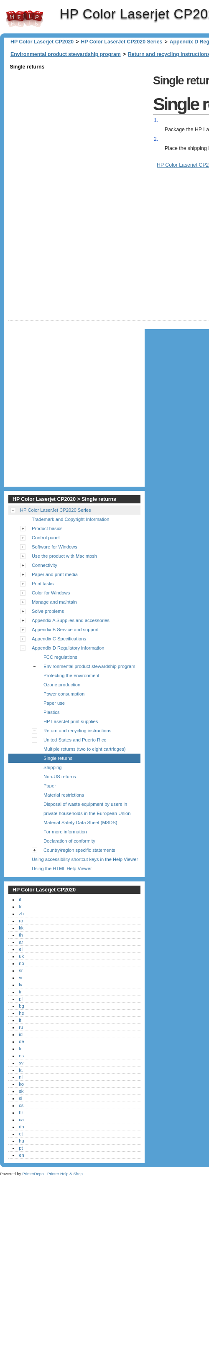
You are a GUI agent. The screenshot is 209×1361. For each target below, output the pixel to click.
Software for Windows (54, 556)
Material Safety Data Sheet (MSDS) (80, 831)
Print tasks (43, 592)
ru (21, 1036)
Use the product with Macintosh (64, 565)
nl (21, 1086)
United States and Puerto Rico (75, 749)
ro (21, 929)
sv (21, 1071)
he (21, 1022)
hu (21, 1150)
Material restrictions (63, 804)
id (21, 1043)
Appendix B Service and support (65, 638)
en (21, 1164)
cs (21, 1114)
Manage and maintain (54, 611)
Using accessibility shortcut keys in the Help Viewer (85, 868)
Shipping (52, 776)
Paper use (54, 712)
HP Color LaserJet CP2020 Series (121, 42)
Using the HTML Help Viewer (62, 877)
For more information (65, 840)
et (21, 1142)
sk (21, 1100)
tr (20, 1000)
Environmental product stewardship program (65, 54)
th (21, 944)
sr (21, 979)
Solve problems (48, 620)
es (21, 1064)
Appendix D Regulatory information (68, 657)
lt (20, 1029)
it (20, 908)
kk (21, 936)
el (21, 958)
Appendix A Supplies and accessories (71, 629)
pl (21, 1008)
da (21, 1135)
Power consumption (63, 703)
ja (21, 1079)
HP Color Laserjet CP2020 (24, 18)
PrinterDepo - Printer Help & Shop (52, 1183)
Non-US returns (59, 785)
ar (21, 951)
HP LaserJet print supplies (70, 730)
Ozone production (61, 693)
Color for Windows (51, 601)
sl (20, 1107)
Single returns (57, 767)
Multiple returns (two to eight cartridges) (84, 758)
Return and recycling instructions (77, 739)
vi (20, 986)
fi (20, 1057)
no (21, 972)
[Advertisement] (82, 150)
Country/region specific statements (79, 859)
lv (20, 993)
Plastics (51, 721)
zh (21, 922)
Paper (49, 794)
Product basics (47, 537)
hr (21, 1121)
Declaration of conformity (69, 850)
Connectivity (44, 574)
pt (21, 1157)
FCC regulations (60, 666)
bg (21, 1015)
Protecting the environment (71, 684)
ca (21, 1128)
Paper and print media (55, 583)
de (21, 1050)
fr (20, 915)
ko (21, 1093)
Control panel (46, 546)
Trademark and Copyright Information (71, 528)
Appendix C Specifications (59, 647)
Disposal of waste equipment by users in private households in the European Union (86, 818)
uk (21, 965)
